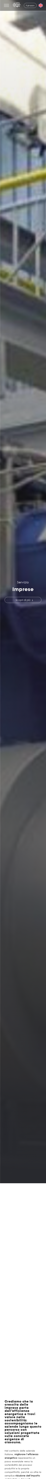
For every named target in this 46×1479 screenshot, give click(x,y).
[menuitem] (40, 5)
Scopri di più (23, 599)
